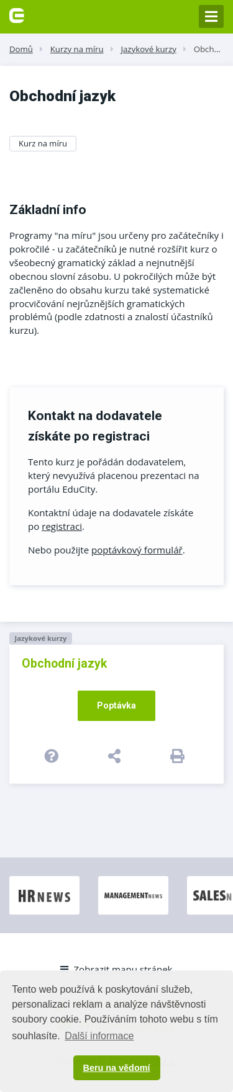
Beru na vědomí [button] (116, 1068)
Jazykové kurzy (148, 49)
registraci (62, 526)
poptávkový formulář (137, 550)
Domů (21, 49)
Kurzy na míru (77, 49)
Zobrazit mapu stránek (116, 969)
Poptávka (116, 705)
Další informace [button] (99, 1036)
